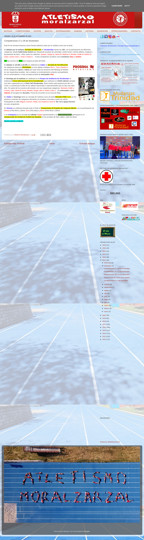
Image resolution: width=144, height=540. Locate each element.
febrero (107, 308)
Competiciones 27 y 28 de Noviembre (117, 268)
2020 (104, 315)
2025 (104, 248)
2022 (104, 257)
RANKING (78, 31)
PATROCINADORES (119, 31)
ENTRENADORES (63, 31)
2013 (104, 336)
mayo (106, 299)
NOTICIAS (8, 31)
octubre (107, 284)
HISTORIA (90, 31)
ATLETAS (37, 31)
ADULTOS (49, 31)
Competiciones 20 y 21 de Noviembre (117, 271)
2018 (104, 321)
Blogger (87, 531)
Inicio (52, 143)
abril (106, 302)
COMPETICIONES (23, 31)
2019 (104, 318)
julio (105, 293)
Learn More (117, 6)
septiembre (108, 287)
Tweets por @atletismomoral (110, 442)
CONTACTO (135, 31)
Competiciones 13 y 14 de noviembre (117, 274)
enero (106, 311)
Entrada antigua (87, 143)
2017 (104, 324)
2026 (104, 245)
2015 (104, 330)
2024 (104, 251)
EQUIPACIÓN (102, 31)
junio (106, 296)
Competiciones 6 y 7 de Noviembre (116, 280)
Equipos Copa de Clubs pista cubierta (117, 277)
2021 (104, 260)
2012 (104, 339)
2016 (104, 327)
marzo (106, 305)
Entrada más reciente (14, 143)
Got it (127, 6)
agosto (106, 290)
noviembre (108, 266)
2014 (104, 333)
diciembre (107, 263)
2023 (104, 254)
